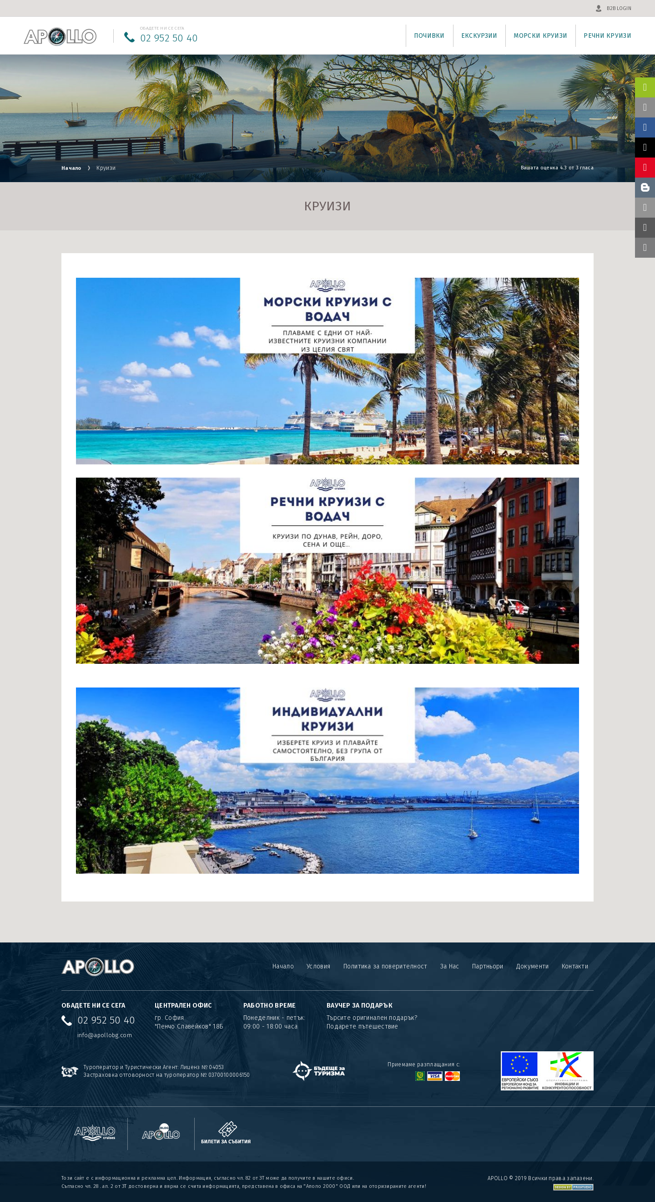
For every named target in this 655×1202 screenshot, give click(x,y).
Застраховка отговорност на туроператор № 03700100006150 (167, 1075)
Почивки (429, 36)
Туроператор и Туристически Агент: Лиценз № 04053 (154, 1067)
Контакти (575, 966)
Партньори (488, 966)
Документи (532, 966)
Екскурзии (479, 36)
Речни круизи (607, 36)
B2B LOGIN (619, 8)
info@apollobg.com (104, 1035)
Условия (318, 966)
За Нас (449, 966)
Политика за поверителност (385, 966)
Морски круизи (540, 36)
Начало (73, 167)
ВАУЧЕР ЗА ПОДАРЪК (360, 1005)
